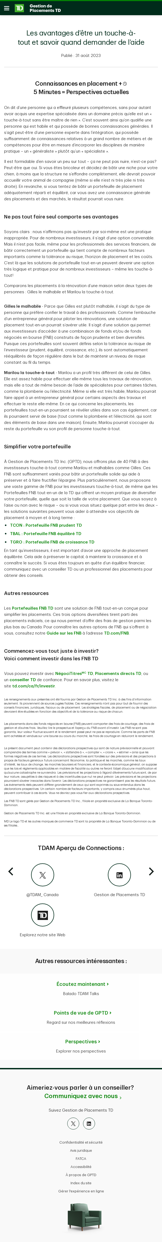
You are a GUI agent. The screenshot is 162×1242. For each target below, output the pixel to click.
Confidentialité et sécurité (81, 1142)
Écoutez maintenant (81, 984)
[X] (73, 1124)
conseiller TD (23, 680)
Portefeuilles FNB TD (32, 608)
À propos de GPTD (81, 1175)
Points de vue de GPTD (81, 1013)
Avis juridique (81, 1150)
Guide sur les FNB (64, 633)
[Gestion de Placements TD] (119, 880)
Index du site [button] (81, 1183)
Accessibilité (81, 1167)
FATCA (81, 1158)
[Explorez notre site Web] (42, 920)
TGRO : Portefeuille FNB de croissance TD (52, 542)
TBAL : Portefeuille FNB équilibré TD (45, 534)
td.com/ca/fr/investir (33, 686)
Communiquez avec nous (81, 1096)
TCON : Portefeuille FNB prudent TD (46, 525)
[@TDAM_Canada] (42, 880)
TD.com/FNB (116, 633)
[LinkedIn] (89, 1124)
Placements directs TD (118, 674)
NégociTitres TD (74, 674)
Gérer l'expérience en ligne (81, 1191)
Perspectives (81, 1041)
